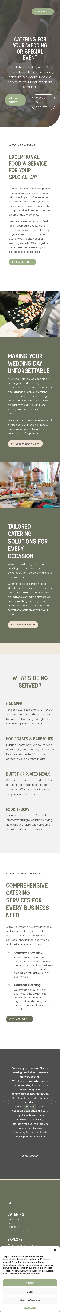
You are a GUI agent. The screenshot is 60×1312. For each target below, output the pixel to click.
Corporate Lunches (19, 1229)
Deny (30, 1291)
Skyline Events (21, 624)
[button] (55, 1250)
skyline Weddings (23, 443)
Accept (30, 1283)
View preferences (30, 1300)
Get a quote (13, 100)
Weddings (13, 1218)
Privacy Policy (30, 1307)
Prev (6, 1100)
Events (11, 1221)
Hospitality (14, 1225)
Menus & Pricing (41, 102)
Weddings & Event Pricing (22, 1243)
